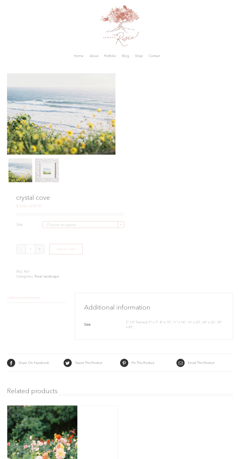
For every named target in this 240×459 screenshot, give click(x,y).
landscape (51, 276)
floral (38, 276)
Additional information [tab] (23, 297)
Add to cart (65, 249)
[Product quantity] (30, 249)
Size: (20, 224)
